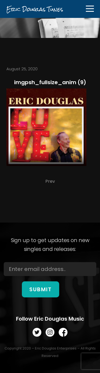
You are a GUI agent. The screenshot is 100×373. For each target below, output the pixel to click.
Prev (50, 181)
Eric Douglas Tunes (34, 9)
